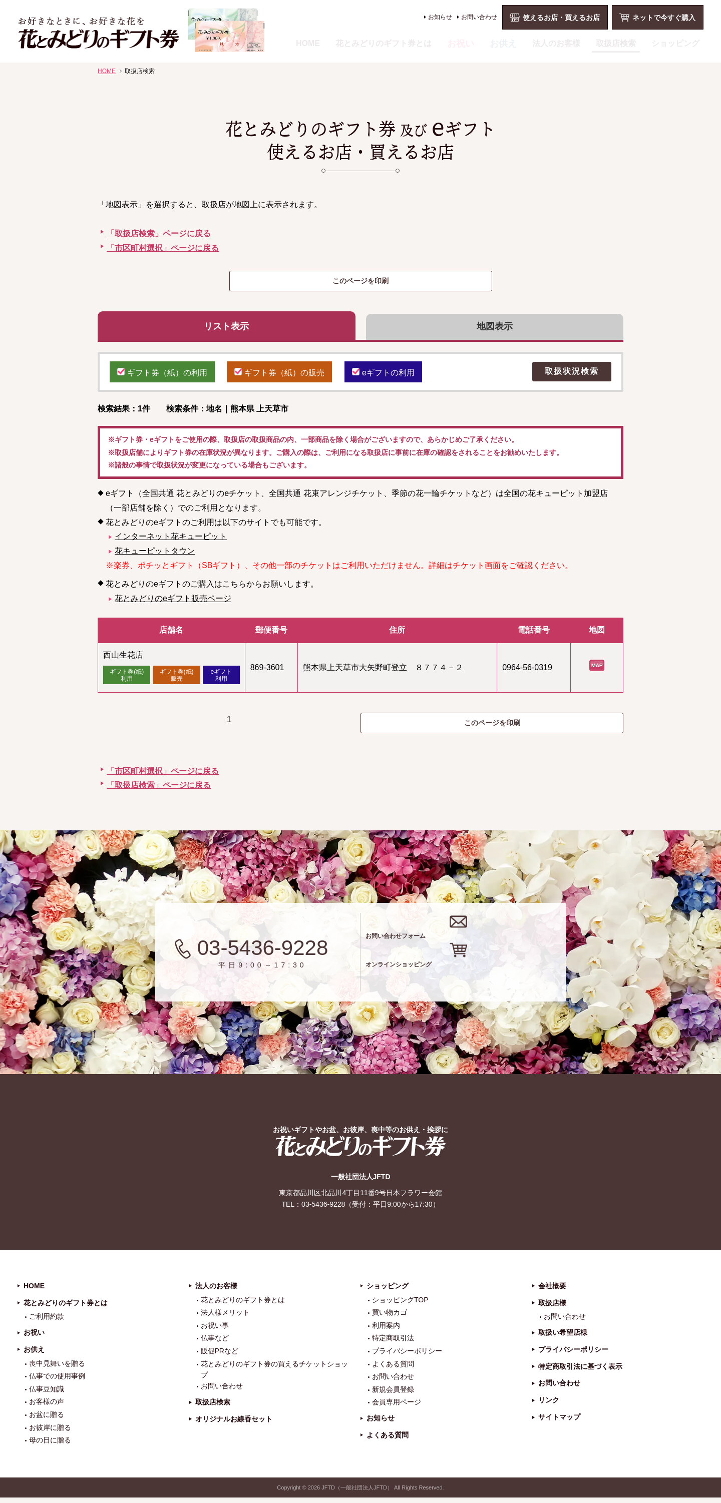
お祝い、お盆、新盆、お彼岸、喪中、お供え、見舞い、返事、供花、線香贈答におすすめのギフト (141, 30)
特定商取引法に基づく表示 (580, 1371)
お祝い (460, 44)
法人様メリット (225, 1318)
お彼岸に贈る (50, 1432)
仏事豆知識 (46, 1394)
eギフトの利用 (383, 375)
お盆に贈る (46, 1420)
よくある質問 (393, 1369)
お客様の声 (46, 1407)
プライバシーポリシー (407, 1356)
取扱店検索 (616, 43)
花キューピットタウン (155, 556)
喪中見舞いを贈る (57, 1368)
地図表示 (495, 328)
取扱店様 (552, 1308)
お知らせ (440, 17)
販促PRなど (219, 1356)
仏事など (215, 1343)
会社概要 (552, 1291)
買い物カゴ (389, 1318)
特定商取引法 (393, 1343)
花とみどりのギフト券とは (383, 43)
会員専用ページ (396, 1407)
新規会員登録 (393, 1395)
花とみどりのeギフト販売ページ (173, 603)
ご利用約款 (46, 1322)
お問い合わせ (479, 17)
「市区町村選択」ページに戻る (163, 248)
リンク (548, 1405)
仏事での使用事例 (57, 1381)
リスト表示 (226, 328)
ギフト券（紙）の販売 (279, 375)
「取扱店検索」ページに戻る (159, 233)
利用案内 (386, 1331)
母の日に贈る (50, 1445)
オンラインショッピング (477, 976)
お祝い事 (215, 1331)
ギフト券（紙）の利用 (162, 375)
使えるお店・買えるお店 (561, 18)
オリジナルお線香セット (233, 1424)
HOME (308, 43)
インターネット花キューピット (171, 541)
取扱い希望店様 (562, 1338)
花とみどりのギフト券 (360, 1151)
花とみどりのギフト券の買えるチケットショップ (274, 1374)
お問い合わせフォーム (470, 936)
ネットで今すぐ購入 (663, 18)
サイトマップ (559, 1422)
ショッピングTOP (400, 1305)
